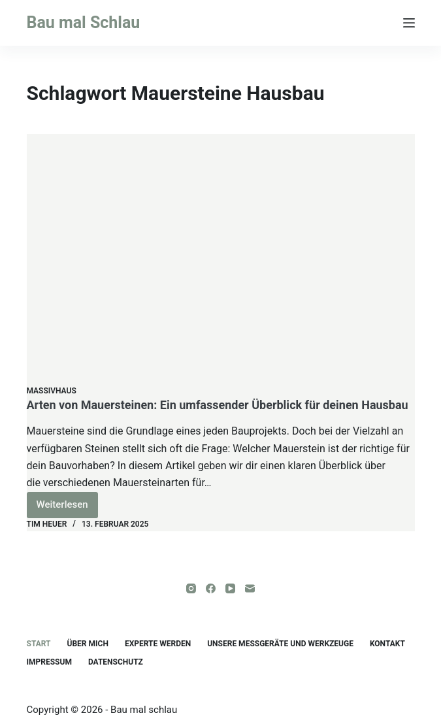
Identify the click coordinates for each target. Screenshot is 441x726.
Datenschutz (115, 662)
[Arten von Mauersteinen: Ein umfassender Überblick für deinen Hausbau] (221, 259)
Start (39, 643)
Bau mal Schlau (83, 22)
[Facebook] (211, 588)
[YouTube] (230, 588)
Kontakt (387, 643)
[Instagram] (191, 588)
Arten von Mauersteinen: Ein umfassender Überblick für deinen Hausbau (217, 405)
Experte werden (158, 643)
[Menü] (409, 23)
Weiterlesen (67, 508)
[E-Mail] (250, 588)
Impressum (49, 662)
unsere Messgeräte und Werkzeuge (280, 643)
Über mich (87, 643)
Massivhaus (51, 390)
